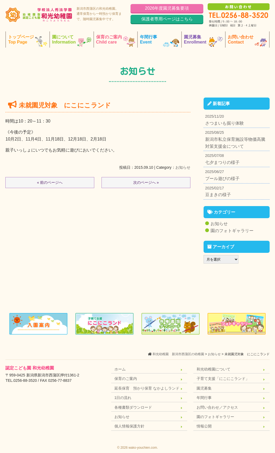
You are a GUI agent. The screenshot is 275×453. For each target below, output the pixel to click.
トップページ (27, 41)
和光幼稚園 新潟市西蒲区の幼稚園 (178, 354)
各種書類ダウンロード (133, 407)
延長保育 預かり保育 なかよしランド (146, 388)
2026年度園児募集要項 (167, 8)
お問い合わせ (247, 41)
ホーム (120, 369)
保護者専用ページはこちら (167, 19)
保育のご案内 (115, 41)
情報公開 (204, 426)
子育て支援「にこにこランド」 (223, 378)
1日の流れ (123, 398)
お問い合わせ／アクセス (217, 407)
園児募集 (203, 41)
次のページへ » (146, 182)
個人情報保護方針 (129, 426)
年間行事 (159, 41)
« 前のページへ (50, 182)
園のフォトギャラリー (232, 230)
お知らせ (182, 167)
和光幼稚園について (213, 369)
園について (71, 41)
